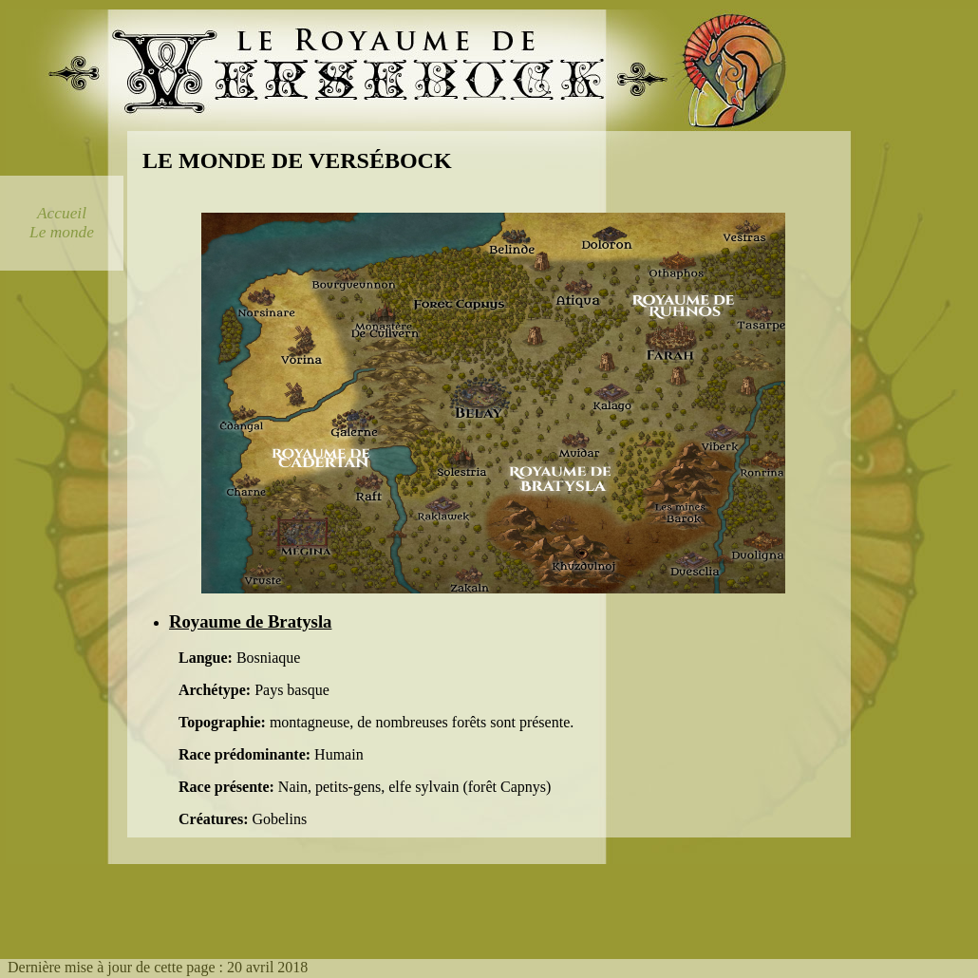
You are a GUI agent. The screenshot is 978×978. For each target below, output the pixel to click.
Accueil (61, 213)
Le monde (61, 232)
